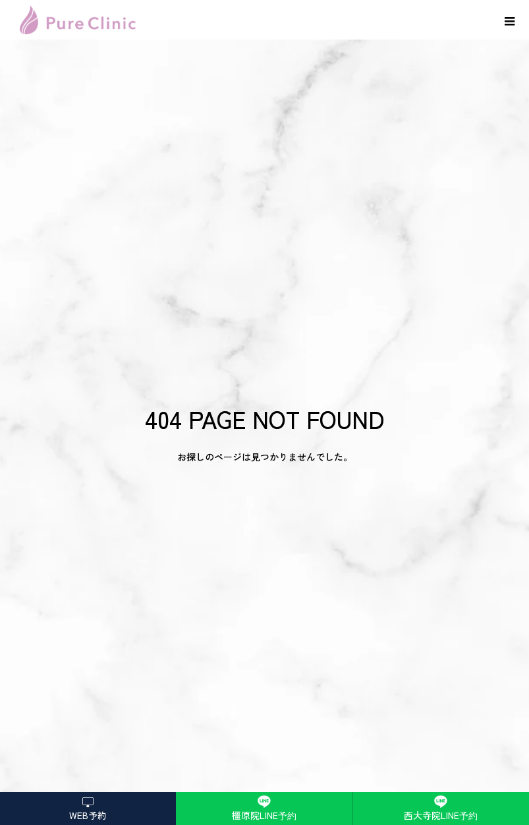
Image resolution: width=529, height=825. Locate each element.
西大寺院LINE (441, 815)
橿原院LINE (264, 815)
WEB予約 (88, 815)
